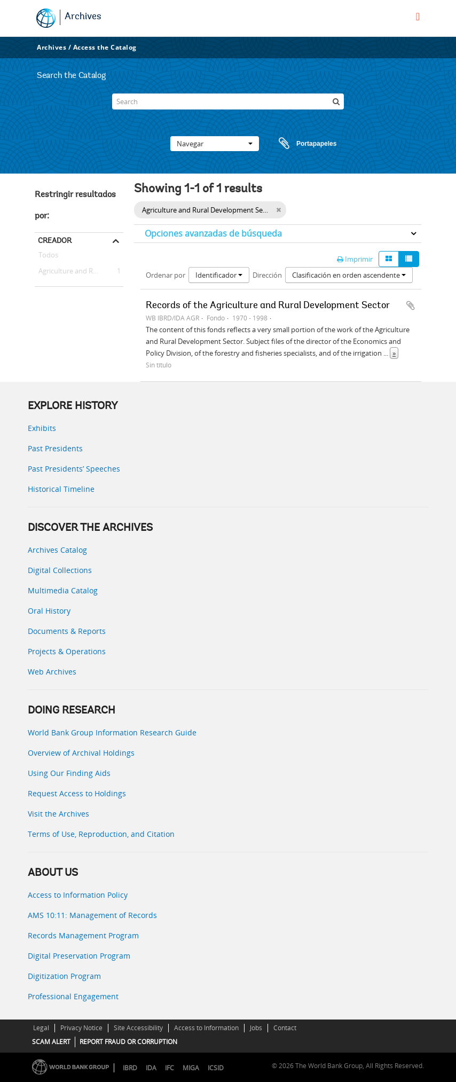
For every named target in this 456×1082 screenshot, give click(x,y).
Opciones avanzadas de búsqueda (213, 233)
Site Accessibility (138, 1027)
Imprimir (355, 259)
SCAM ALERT (51, 1041)
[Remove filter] (278, 210)
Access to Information (206, 1027)
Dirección (267, 275)
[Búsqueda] (336, 101)
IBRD (130, 1067)
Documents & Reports (67, 631)
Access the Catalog (105, 47)
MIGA (191, 1067)
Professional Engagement (73, 996)
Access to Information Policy (78, 895)
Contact (284, 1027)
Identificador (218, 275)
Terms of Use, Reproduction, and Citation (101, 834)
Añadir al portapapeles (410, 305)
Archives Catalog (57, 550)
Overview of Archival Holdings (81, 753)
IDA (151, 1067)
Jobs (256, 1027)
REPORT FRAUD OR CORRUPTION (128, 1041)
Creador (55, 240)
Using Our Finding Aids (69, 773)
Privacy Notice (81, 1027)
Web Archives (52, 672)
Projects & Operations (67, 651)
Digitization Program (64, 976)
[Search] (228, 101)
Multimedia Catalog (63, 590)
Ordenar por (165, 275)
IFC (169, 1067)
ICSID (216, 1067)
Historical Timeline (61, 489)
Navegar (215, 143)
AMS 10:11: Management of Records (92, 915)
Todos (48, 257)
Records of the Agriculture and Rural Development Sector (268, 306)
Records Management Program (83, 935)
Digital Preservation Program (79, 956)
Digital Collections (60, 570)
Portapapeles (297, 143)
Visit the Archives (58, 814)
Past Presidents (55, 448)
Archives (83, 17)
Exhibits (42, 428)
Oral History (49, 611)
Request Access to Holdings (77, 793)
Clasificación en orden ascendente (349, 275)
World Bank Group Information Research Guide (112, 732)
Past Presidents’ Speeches (74, 469)
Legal (41, 1027)
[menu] (418, 17)
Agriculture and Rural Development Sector (79, 271)
